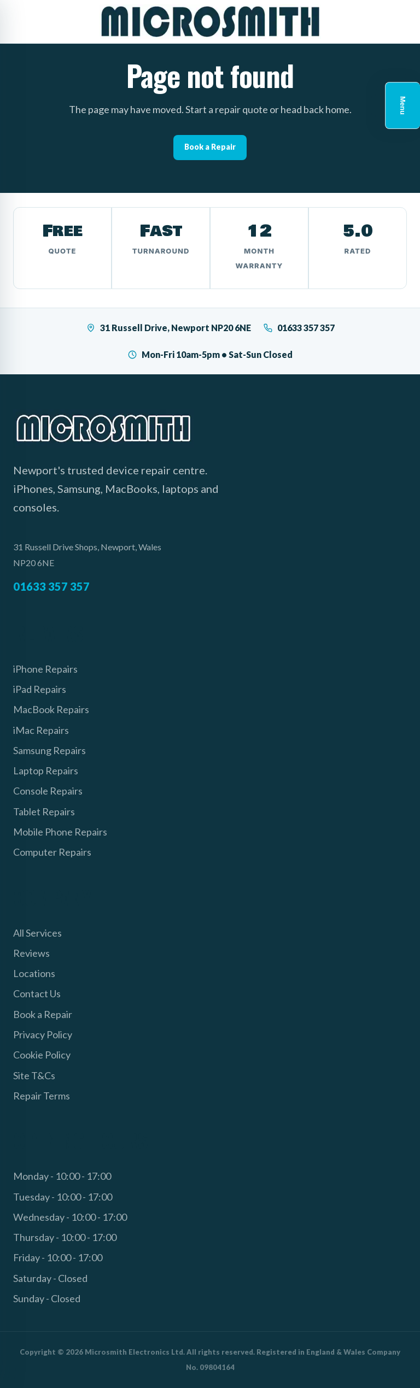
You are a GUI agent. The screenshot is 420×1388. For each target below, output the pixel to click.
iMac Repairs (41, 730)
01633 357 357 (299, 327)
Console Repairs (48, 791)
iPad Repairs (39, 689)
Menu (403, 105)
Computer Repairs (52, 852)
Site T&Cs (34, 1075)
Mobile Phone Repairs (60, 832)
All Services (37, 933)
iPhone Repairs (45, 669)
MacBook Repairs (51, 709)
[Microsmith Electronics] (210, 21)
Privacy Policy (42, 1034)
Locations (34, 973)
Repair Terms (41, 1096)
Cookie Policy (42, 1055)
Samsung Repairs (49, 750)
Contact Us (37, 993)
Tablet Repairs (44, 811)
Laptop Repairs (45, 770)
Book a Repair (210, 146)
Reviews (31, 953)
